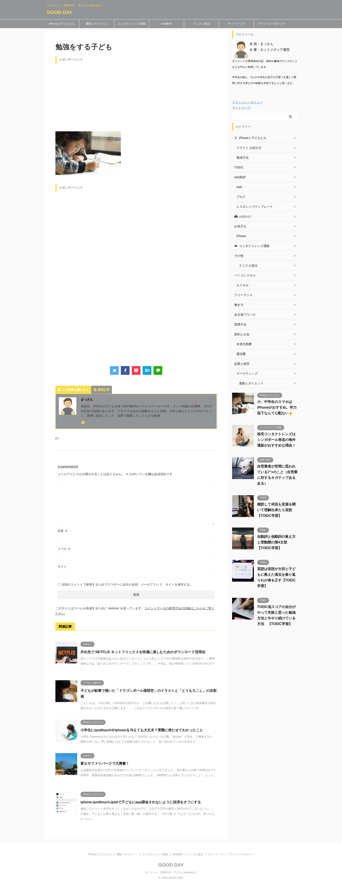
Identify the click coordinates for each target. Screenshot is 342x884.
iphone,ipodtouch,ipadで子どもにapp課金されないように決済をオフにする (140, 802)
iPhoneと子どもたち (62, 23)
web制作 (166, 23)
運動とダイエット (97, 23)
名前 (63, 531)
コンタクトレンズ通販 (132, 23)
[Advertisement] (136, 96)
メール (64, 548)
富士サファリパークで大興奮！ (104, 763)
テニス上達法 (201, 23)
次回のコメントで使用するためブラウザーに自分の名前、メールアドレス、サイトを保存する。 (127, 584)
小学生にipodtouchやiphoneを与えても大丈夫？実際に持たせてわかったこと (141, 730)
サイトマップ (236, 23)
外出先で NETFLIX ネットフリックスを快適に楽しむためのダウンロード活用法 (142, 652)
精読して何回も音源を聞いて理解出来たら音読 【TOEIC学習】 (276, 509)
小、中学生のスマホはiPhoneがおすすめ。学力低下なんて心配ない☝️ (277, 407)
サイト (62, 566)
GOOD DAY (59, 12)
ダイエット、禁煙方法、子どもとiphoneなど (171, 872)
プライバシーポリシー (271, 23)
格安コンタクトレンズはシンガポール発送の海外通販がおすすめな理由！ (276, 439)
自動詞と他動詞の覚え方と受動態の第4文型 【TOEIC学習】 (276, 542)
